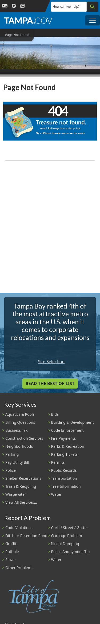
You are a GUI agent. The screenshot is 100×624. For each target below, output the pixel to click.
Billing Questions (20, 422)
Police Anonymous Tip (70, 551)
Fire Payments (63, 438)
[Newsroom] (22, 6)
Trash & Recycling (20, 486)
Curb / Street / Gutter (69, 527)
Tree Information (66, 486)
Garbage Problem (66, 535)
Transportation (64, 478)
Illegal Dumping (65, 543)
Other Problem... (19, 567)
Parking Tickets (64, 454)
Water (56, 494)
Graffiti (11, 543)
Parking (12, 454)
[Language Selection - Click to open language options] (5, 6)
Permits (58, 462)
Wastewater (15, 494)
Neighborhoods (19, 446)
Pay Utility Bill (17, 462)
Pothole (12, 551)
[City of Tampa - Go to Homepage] (28, 20)
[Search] (92, 7)
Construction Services (24, 438)
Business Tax (16, 430)
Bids (55, 414)
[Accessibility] (14, 6)
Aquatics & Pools (19, 414)
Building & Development (72, 422)
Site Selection (51, 362)
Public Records (64, 470)
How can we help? (66, 6)
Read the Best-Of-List (50, 383)
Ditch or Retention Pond (26, 535)
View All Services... (21, 502)
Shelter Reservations (23, 478)
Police (10, 470)
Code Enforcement (67, 430)
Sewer (10, 559)
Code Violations (19, 527)
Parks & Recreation (67, 446)
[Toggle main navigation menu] (92, 20)
